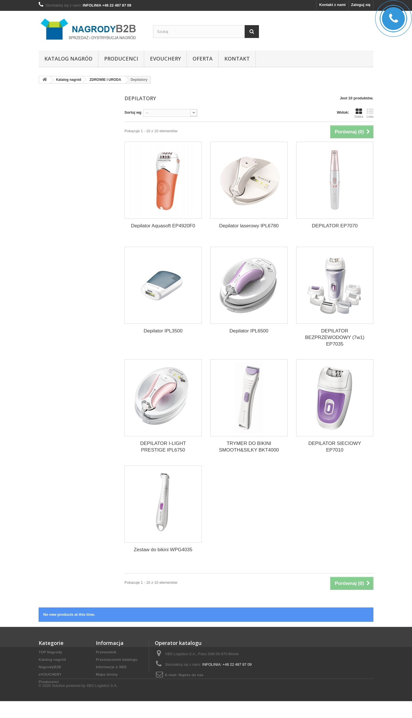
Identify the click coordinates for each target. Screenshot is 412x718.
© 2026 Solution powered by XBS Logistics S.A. (78, 702)
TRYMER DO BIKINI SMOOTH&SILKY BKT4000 (249, 447)
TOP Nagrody (50, 652)
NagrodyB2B (50, 667)
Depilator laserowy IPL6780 (249, 225)
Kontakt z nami (332, 5)
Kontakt (237, 58)
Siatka (358, 113)
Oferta (203, 58)
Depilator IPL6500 (248, 331)
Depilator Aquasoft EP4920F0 (163, 225)
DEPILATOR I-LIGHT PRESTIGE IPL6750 (163, 447)
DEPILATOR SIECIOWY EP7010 (334, 447)
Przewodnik (106, 652)
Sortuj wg (132, 112)
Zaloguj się (361, 5)
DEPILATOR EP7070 (335, 225)
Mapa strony (107, 674)
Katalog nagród (68, 58)
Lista (370, 113)
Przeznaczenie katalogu (117, 659)
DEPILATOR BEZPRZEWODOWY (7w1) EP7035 (334, 337)
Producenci (121, 58)
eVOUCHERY (165, 58)
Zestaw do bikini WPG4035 (163, 549)
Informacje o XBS (111, 667)
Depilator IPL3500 (163, 331)
